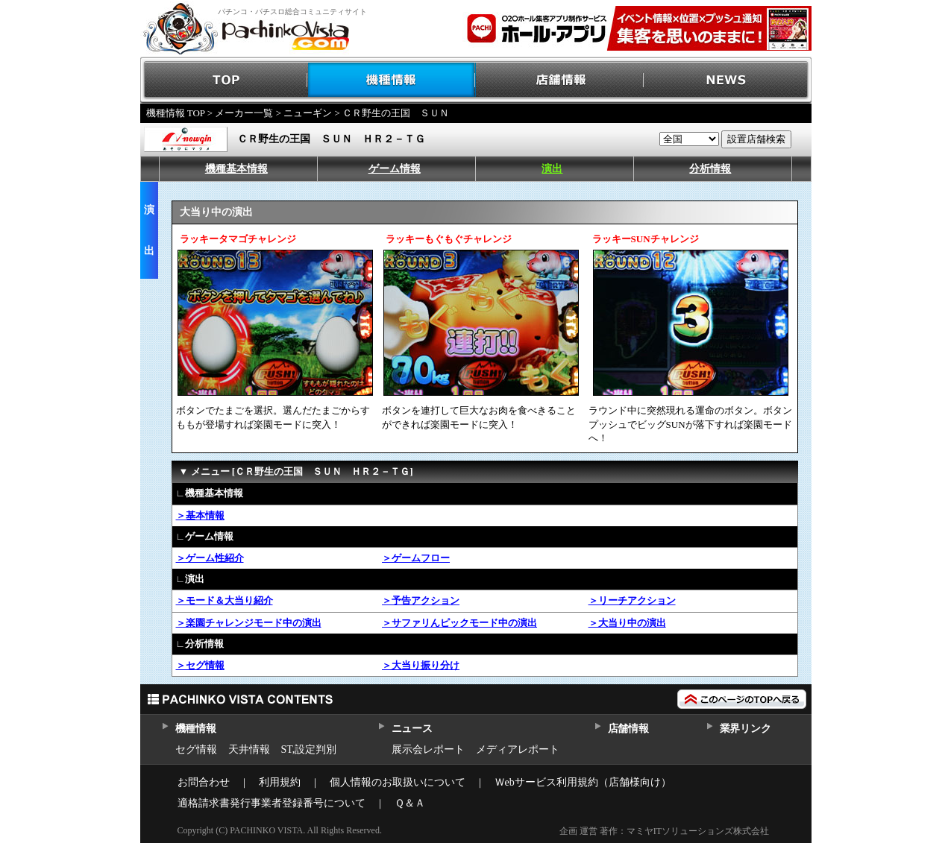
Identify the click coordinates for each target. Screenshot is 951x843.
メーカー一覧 (244, 113)
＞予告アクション (420, 600)
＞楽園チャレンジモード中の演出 (248, 622)
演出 (552, 168)
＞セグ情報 (200, 665)
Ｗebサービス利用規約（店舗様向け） (583, 782)
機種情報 (392, 80)
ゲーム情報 (394, 168)
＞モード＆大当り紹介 (224, 600)
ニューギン (307, 113)
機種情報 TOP (175, 113)
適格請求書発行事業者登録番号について (271, 803)
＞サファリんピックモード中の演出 (459, 622)
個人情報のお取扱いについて (397, 782)
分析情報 (710, 168)
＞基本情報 (200, 515)
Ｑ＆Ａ (410, 803)
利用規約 (280, 782)
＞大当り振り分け (420, 665)
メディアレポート (517, 749)
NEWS (728, 80)
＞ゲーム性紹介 (210, 557)
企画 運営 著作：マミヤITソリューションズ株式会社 (664, 831)
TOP (224, 80)
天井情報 (249, 749)
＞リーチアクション (632, 600)
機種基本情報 (236, 168)
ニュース (412, 728)
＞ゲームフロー (416, 557)
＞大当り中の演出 (627, 622)
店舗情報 (560, 80)
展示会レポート (428, 749)
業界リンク (745, 728)
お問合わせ (204, 782)
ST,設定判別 (309, 749)
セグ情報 (196, 749)
